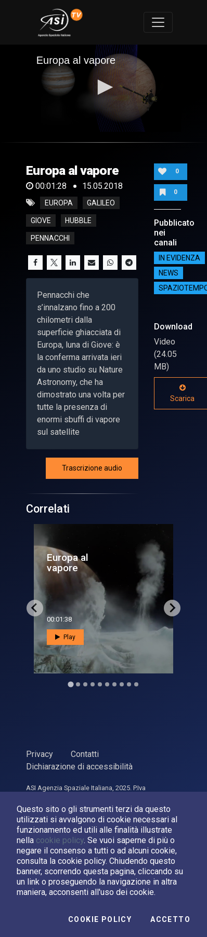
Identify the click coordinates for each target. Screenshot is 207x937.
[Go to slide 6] (107, 684)
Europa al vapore (67, 562)
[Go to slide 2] (78, 684)
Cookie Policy (100, 919)
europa (59, 203)
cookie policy (60, 840)
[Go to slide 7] (114, 684)
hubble (78, 220)
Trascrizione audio (92, 468)
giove (41, 220)
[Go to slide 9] (129, 684)
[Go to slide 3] (85, 684)
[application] (104, 88)
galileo (101, 203)
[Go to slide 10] (136, 684)
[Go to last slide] (35, 608)
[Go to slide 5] (100, 684)
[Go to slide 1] (70, 684)
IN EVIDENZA (179, 258)
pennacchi (50, 238)
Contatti (85, 754)
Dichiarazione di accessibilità (79, 766)
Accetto (170, 919)
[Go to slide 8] (122, 684)
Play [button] (65, 637)
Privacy (39, 754)
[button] (103, 87)
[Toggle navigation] (158, 22)
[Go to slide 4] (92, 684)
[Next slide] (172, 608)
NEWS (168, 273)
